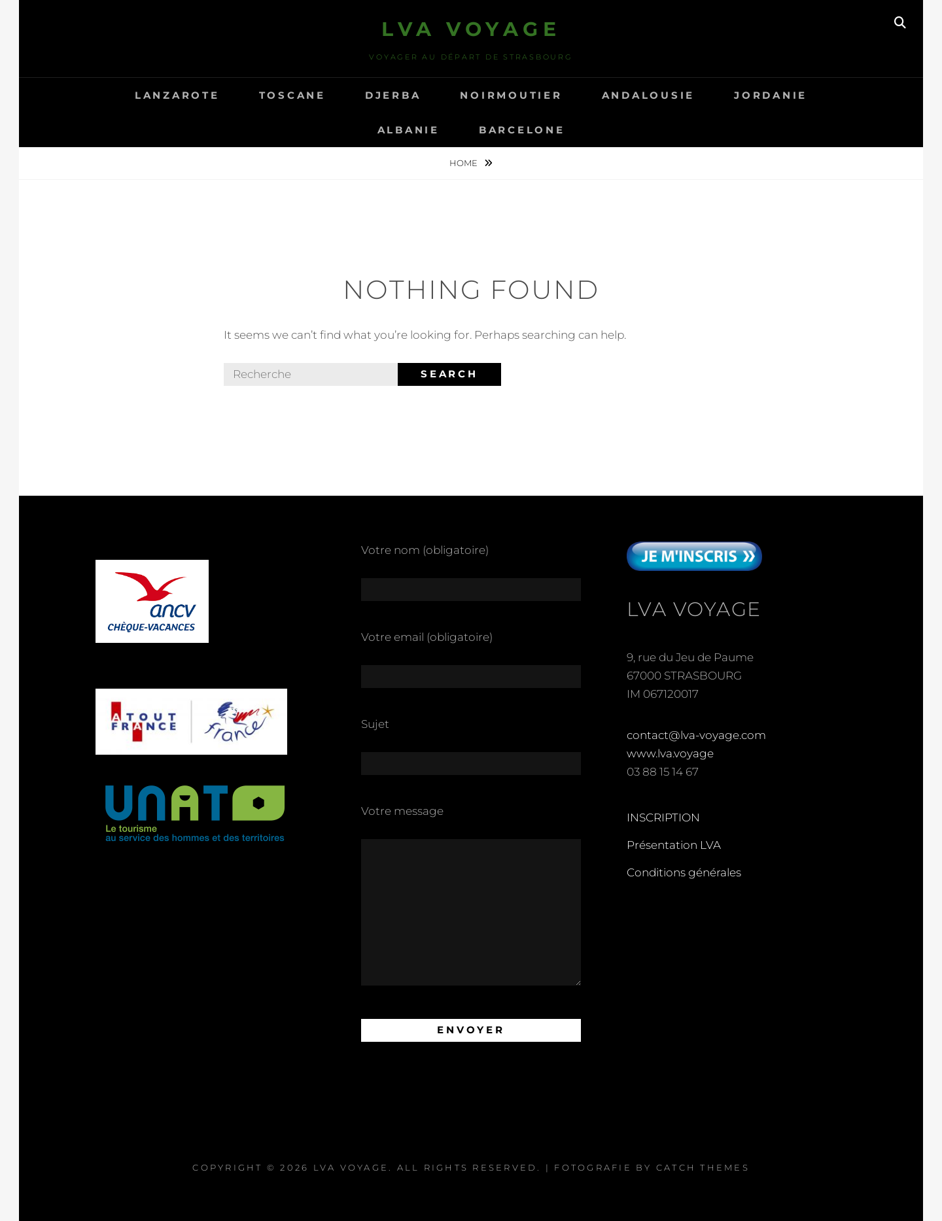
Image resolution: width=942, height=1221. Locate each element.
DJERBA (393, 95)
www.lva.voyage (670, 753)
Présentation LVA (674, 844)
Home (464, 163)
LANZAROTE (177, 95)
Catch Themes (703, 1167)
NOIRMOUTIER (511, 95)
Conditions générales (684, 872)
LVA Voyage (471, 29)
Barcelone (522, 130)
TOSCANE (292, 95)
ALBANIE (408, 130)
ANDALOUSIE (648, 95)
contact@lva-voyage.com (696, 735)
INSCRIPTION (663, 817)
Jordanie (770, 95)
